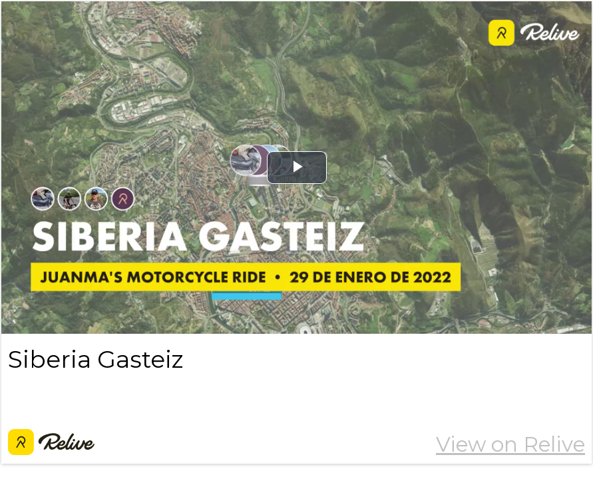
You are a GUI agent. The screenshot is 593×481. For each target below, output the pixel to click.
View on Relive (510, 444)
